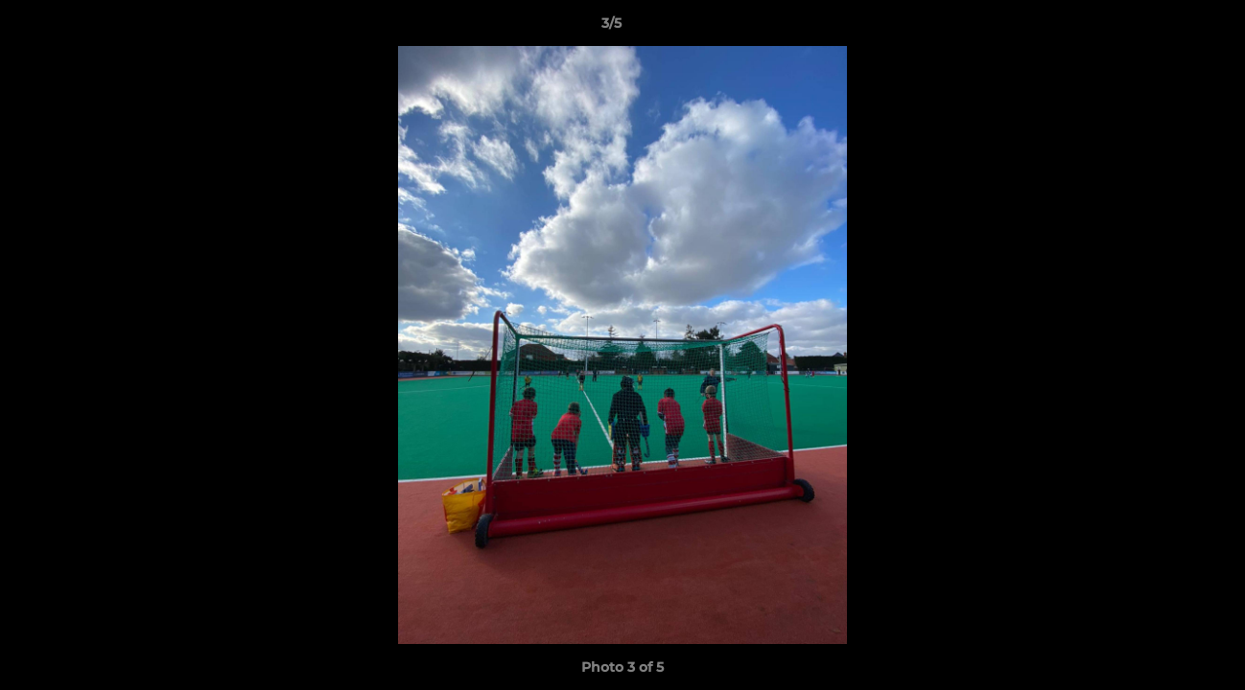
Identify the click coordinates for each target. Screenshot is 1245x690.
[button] (1164, 27)
